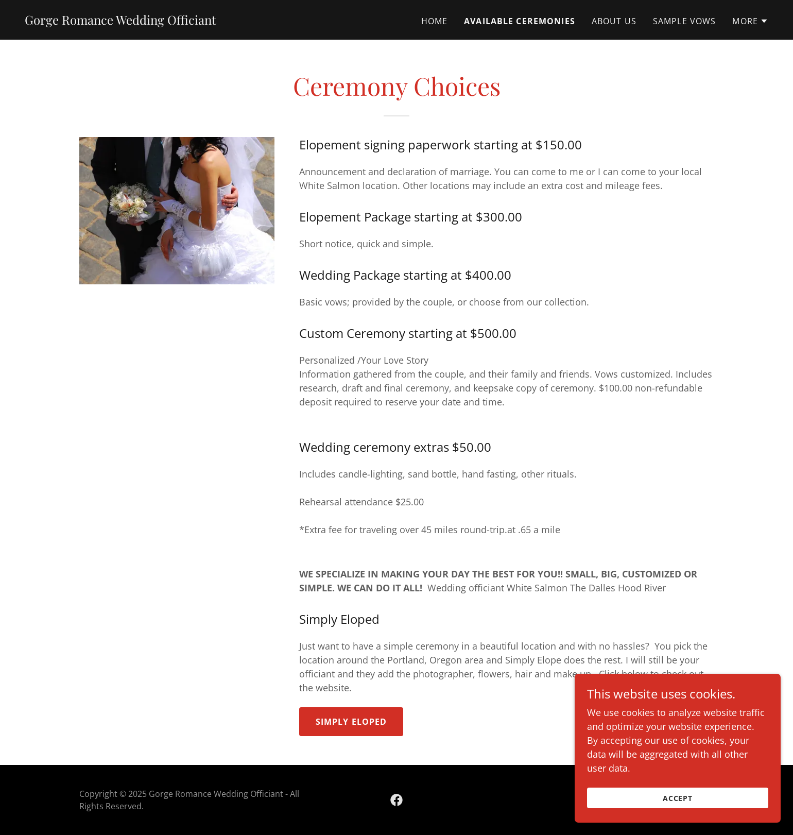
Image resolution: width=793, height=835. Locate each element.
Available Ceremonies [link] (519, 21)
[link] (120, 21)
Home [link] (434, 21)
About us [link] (614, 21)
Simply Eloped (351, 721)
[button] (750, 21)
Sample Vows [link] (684, 21)
